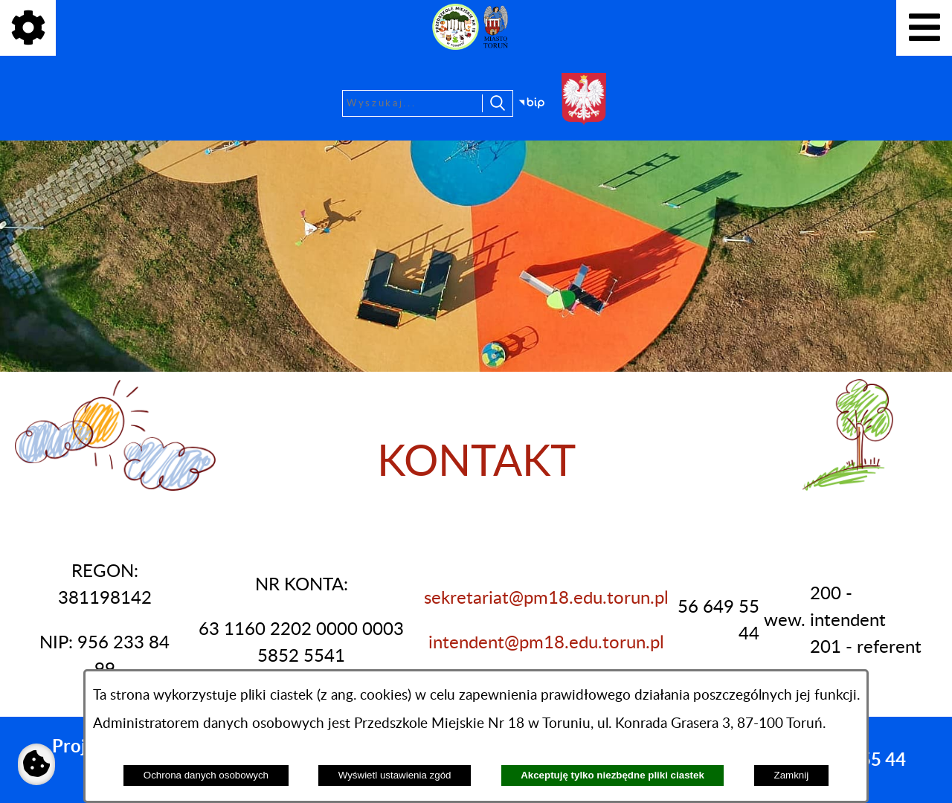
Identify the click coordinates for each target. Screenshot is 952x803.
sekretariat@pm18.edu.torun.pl (546, 598)
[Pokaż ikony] (28, 28)
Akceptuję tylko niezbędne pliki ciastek (612, 775)
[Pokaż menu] (924, 28)
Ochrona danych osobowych (206, 775)
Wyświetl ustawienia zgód (394, 775)
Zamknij (791, 775)
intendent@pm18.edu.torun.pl (546, 643)
